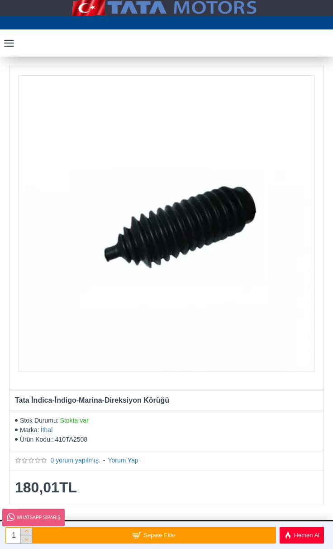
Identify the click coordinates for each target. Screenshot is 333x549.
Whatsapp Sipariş (33, 517)
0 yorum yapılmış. (75, 460)
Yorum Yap (123, 460)
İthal (46, 429)
